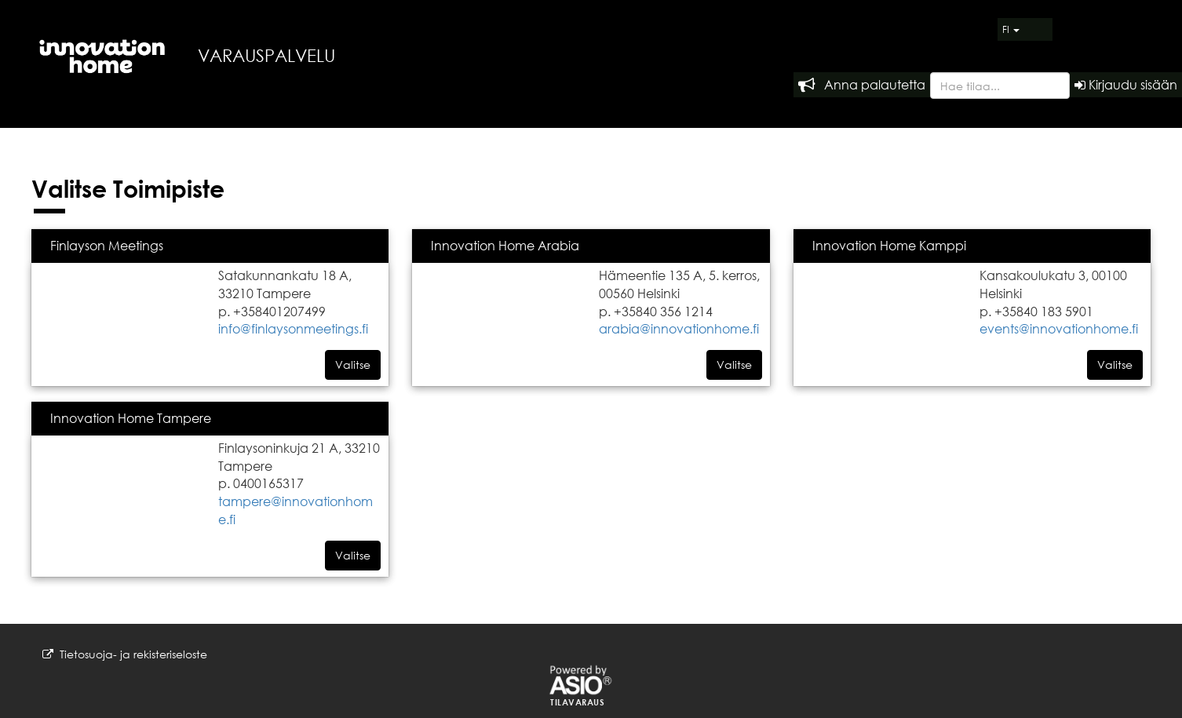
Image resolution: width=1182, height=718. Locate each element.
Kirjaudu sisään (1125, 85)
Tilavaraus (577, 702)
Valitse (352, 364)
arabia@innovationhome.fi (679, 329)
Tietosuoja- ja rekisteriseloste (124, 654)
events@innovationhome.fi (1059, 329)
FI (1011, 29)
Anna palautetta (861, 85)
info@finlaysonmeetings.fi (293, 329)
